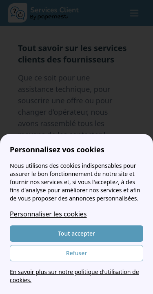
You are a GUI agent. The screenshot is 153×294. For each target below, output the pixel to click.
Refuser (76, 253)
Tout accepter (76, 233)
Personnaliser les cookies (48, 214)
